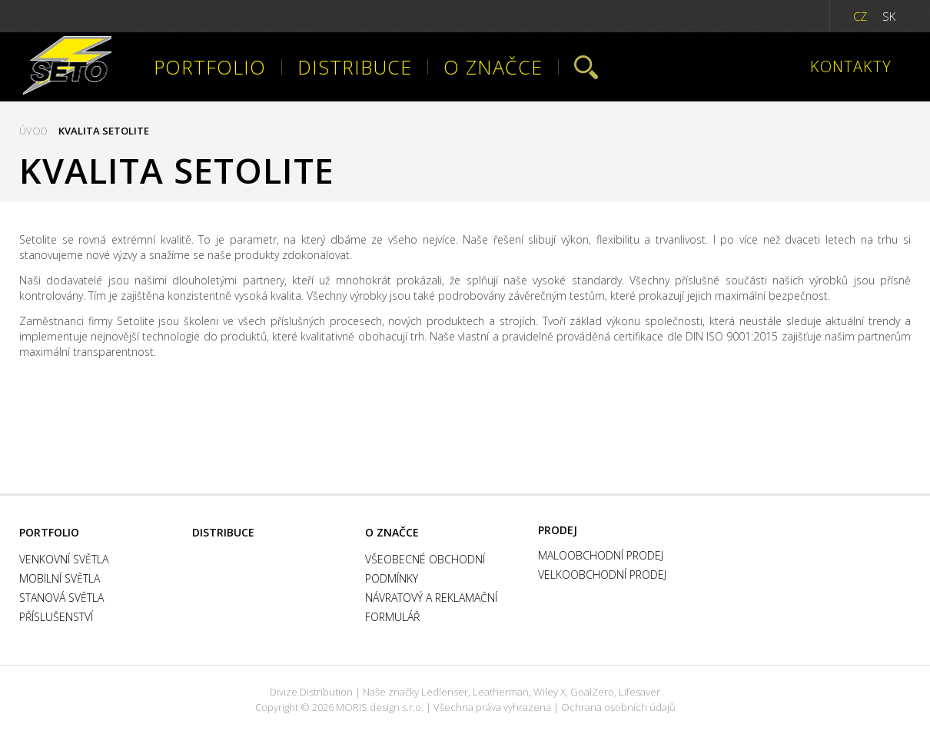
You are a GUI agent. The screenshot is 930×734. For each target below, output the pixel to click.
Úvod (33, 131)
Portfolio (210, 67)
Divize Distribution (311, 692)
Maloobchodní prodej (600, 555)
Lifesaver (639, 692)
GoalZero (592, 692)
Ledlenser (444, 692)
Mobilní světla (59, 578)
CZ (860, 16)
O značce (493, 67)
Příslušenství (56, 616)
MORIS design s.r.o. (379, 707)
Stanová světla (61, 597)
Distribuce (354, 67)
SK (888, 16)
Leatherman (501, 692)
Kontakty (851, 67)
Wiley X (549, 692)
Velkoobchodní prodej (602, 574)
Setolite (67, 67)
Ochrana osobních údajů (618, 707)
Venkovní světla (63, 559)
